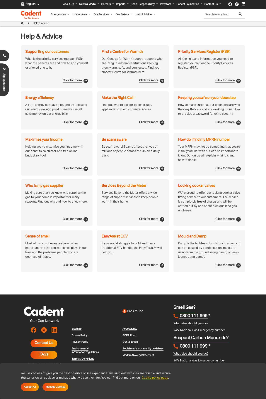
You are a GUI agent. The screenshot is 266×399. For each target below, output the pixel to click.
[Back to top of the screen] (145, 306)
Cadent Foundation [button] (188, 4)
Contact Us (44, 338)
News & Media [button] (87, 4)
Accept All (30, 387)
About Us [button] (68, 4)
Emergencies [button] (58, 15)
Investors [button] (165, 4)
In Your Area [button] (80, 15)
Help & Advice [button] (144, 15)
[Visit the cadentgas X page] (237, 4)
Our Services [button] (101, 15)
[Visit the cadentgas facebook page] (230, 4)
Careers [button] (106, 4)
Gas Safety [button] (122, 15)
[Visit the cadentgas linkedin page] (243, 4)
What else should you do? (190, 318)
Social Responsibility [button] (143, 4)
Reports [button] (121, 4)
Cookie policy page (155, 378)
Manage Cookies (55, 387)
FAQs (44, 349)
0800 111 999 (193, 311)
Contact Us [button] (211, 4)
